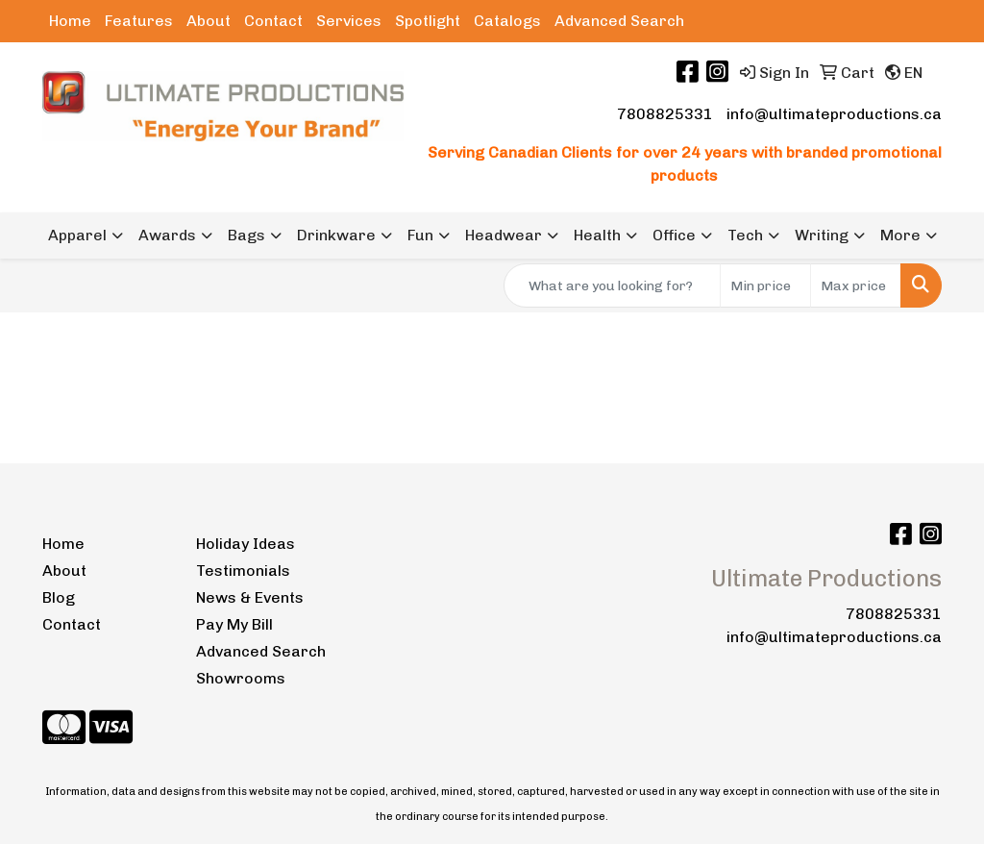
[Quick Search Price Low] (765, 285)
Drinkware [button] (336, 235)
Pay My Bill (234, 624)
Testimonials (243, 570)
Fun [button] (420, 235)
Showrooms (240, 678)
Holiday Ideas (245, 543)
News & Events (250, 597)
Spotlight (427, 21)
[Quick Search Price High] (855, 285)
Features (139, 21)
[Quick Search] (612, 285)
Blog (58, 597)
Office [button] (674, 235)
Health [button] (597, 235)
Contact (273, 21)
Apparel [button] (77, 235)
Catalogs (507, 21)
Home (70, 21)
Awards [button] (167, 235)
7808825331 (665, 114)
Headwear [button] (503, 235)
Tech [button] (745, 235)
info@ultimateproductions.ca (834, 114)
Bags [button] (246, 235)
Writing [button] (822, 235)
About (208, 21)
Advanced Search (619, 21)
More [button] (900, 235)
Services (348, 21)
